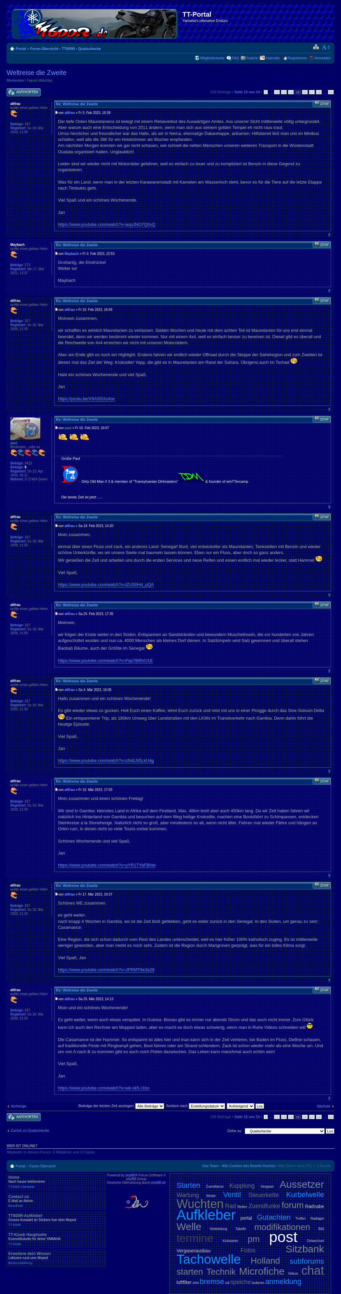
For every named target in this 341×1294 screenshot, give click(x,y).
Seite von (247, 92)
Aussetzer (302, 1184)
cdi (227, 1283)
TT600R (68, 49)
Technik (221, 1272)
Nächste (323, 1106)
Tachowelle (208, 1259)
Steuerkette (263, 1195)
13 (284, 92)
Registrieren (297, 58)
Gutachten (274, 1217)
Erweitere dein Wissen (56, 1258)
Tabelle (240, 1229)
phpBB (131, 1175)
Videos (293, 1273)
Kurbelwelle (305, 1194)
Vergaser (267, 1186)
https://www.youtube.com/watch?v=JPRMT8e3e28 (106, 969)
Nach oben (329, 235)
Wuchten (199, 1204)
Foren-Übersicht (44, 49)
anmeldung (283, 1281)
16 (305, 92)
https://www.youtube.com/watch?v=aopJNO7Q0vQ (106, 224)
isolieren (258, 1283)
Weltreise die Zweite (37, 72)
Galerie (252, 58)
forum (293, 1205)
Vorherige (18, 1106)
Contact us (56, 1201)
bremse (212, 1281)
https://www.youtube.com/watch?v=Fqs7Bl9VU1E (105, 660)
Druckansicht (316, 47)
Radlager (317, 1218)
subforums (307, 1261)
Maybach (72, 254)
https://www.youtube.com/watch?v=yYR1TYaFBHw (107, 865)
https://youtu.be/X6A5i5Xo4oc (86, 398)
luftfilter (183, 1282)
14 (291, 92)
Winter (211, 1196)
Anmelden (322, 58)
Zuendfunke (264, 1206)
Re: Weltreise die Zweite (77, 104)
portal (246, 1218)
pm (254, 1239)
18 (319, 92)
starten (189, 1272)
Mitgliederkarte (212, 58)
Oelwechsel (315, 1241)
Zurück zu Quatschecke (30, 1130)
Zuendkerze (215, 1186)
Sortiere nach (195, 1106)
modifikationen (282, 1227)
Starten (188, 1185)
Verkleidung (218, 1229)
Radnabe (314, 1206)
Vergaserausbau (193, 1250)
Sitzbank (305, 1248)
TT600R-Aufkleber (56, 1220)
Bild (321, 1229)
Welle (188, 1226)
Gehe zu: (234, 1131)
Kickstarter (230, 1241)
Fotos (248, 1250)
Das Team (210, 1166)
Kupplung (242, 1185)
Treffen (300, 1218)
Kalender (272, 58)
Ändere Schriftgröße (326, 47)
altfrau (70, 113)
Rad (230, 1206)
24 (331, 92)
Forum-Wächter (39, 80)
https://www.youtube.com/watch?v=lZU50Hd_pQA (106, 584)
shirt (195, 1283)
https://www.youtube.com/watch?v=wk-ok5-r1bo (104, 1087)
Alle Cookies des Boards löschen (248, 1166)
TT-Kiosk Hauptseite (56, 1239)
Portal (21, 49)
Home (56, 1181)
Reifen (242, 1207)
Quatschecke (89, 49)
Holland (265, 1261)
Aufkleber (205, 1215)
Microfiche (262, 1271)
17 (312, 92)
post (283, 1236)
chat (312, 1270)
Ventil (232, 1194)
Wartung (187, 1195)
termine (194, 1238)
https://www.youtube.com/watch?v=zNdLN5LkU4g (106, 760)
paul (68, 428)
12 (277, 92)
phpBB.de (158, 1182)
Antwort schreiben (24, 92)
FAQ (235, 58)
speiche (240, 1282)
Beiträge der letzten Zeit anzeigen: (122, 1106)
